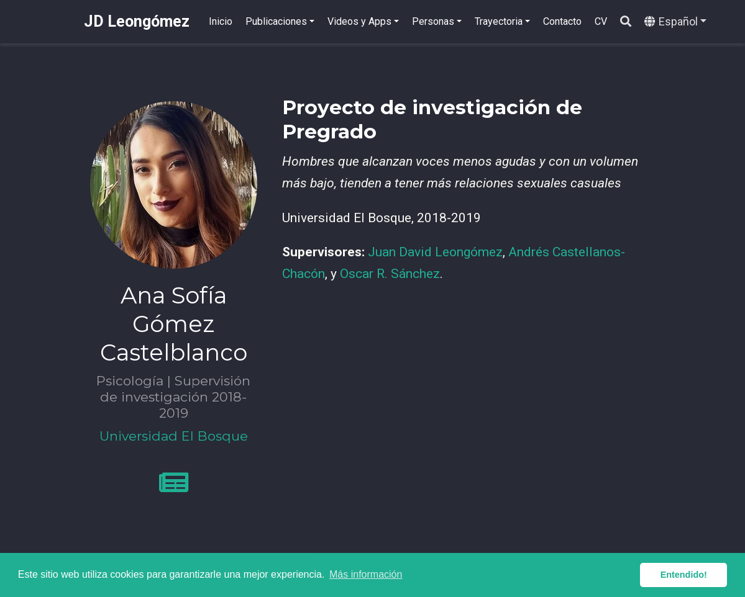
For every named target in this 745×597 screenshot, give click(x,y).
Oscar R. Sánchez (390, 273)
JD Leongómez (137, 21)
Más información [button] (365, 574)
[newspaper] (173, 487)
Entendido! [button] (683, 575)
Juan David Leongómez (435, 252)
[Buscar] (625, 22)
